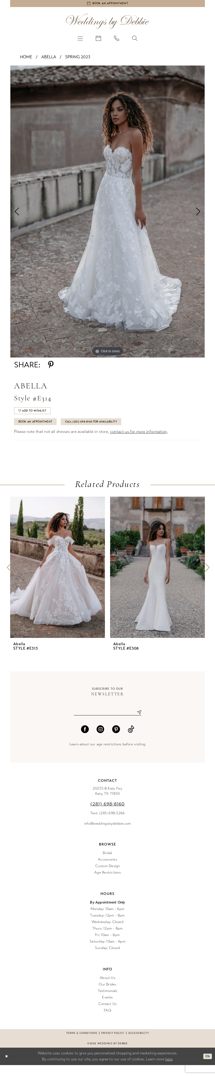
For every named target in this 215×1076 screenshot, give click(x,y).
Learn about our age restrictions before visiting (107, 755)
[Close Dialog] (7, 1067)
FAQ (107, 1021)
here (168, 1070)
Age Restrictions (107, 883)
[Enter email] (107, 722)
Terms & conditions (81, 1044)
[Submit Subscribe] (137, 722)
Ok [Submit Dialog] (206, 1067)
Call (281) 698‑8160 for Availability (112, 430)
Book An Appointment (41, 430)
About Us (107, 989)
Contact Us (107, 1015)
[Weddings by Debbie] (107, 23)
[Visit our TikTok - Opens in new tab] (131, 740)
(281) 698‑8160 (107, 815)
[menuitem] (80, 40)
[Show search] (135, 40)
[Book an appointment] (107, 4)
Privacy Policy (112, 1044)
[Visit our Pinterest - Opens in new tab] (116, 740)
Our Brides (107, 995)
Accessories (107, 870)
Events (107, 1008)
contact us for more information (138, 440)
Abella (48, 59)
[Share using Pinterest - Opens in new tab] (50, 367)
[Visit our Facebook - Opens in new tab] (85, 740)
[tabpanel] (107, 214)
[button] (80, 40)
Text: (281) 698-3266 (107, 824)
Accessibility (138, 1044)
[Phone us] (117, 40)
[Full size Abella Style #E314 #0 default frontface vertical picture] (107, 214)
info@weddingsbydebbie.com (107, 834)
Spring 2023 (77, 59)
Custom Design (107, 877)
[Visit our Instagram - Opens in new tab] (100, 740)
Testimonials (107, 1002)
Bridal (107, 864)
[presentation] (57, 576)
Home (26, 59)
